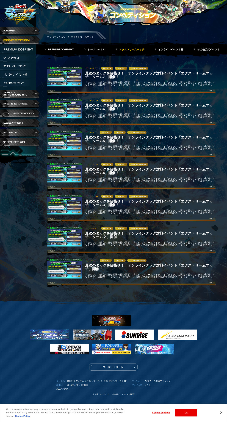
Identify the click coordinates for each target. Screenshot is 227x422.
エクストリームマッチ (131, 49)
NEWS (20, 31)
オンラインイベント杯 (170, 49)
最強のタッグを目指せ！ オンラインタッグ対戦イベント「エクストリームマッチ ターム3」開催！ (149, 203)
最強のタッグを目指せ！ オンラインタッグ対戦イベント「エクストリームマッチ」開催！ (149, 267)
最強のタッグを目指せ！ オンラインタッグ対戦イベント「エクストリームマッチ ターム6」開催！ (149, 107)
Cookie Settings (161, 414)
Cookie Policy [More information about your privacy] (22, 417)
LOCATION (20, 123)
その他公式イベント (208, 49)
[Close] (221, 414)
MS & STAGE (20, 104)
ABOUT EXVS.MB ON (20, 94)
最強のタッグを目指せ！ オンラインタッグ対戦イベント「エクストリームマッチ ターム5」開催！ (149, 139)
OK (186, 414)
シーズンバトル (96, 49)
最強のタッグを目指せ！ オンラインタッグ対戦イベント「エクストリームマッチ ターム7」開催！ (149, 75)
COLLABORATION (20, 113)
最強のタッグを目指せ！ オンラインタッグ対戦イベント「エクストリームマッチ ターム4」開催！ (149, 171)
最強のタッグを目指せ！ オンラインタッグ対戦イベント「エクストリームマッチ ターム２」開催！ (149, 235)
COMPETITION (20, 40)
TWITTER (20, 142)
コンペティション (56, 37)
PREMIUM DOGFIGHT (61, 49)
